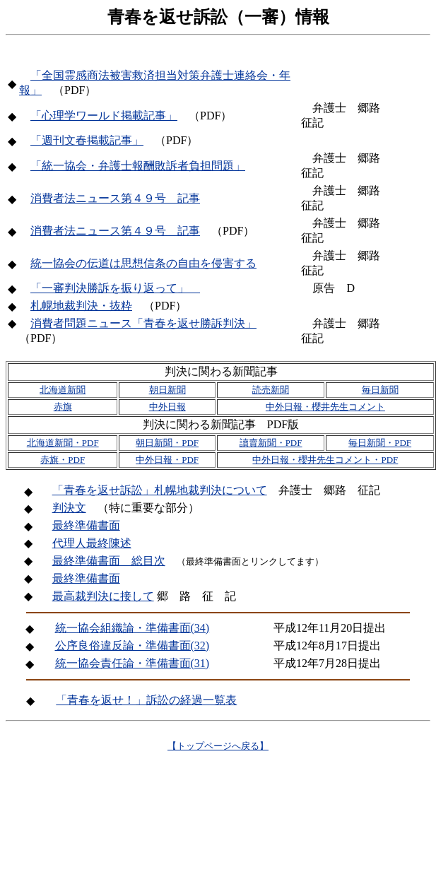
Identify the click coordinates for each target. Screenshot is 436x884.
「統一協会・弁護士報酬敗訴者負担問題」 (137, 166)
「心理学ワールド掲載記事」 (103, 116)
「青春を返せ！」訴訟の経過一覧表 (146, 700)
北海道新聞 (63, 389)
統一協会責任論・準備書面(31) (132, 663)
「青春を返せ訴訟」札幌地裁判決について (159, 490)
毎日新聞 (380, 389)
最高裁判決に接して (103, 596)
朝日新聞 (167, 389)
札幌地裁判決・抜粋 (81, 306)
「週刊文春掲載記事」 (86, 140)
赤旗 (63, 406)
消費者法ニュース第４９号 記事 (115, 198)
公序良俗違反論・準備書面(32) (132, 646)
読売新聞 (270, 389)
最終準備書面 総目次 (108, 561)
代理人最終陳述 (91, 543)
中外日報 (167, 406)
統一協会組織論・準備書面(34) (132, 628)
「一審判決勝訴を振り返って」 (115, 288)
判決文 (69, 508)
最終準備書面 (86, 525)
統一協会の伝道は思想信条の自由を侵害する (143, 263)
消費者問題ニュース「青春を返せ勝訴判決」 (143, 323)
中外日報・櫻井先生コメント (325, 406)
